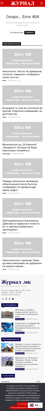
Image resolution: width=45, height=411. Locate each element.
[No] (42, 397)
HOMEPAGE (29, 32)
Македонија (20, 319)
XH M (4, 80)
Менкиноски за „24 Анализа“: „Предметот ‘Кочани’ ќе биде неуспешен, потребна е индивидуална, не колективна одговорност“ (26, 362)
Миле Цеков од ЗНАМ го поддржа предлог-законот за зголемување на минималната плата (26, 313)
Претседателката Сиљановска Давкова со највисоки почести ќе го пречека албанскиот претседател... (20, 225)
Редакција (6, 154)
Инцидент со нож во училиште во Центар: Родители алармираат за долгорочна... (22, 111)
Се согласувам (23, 404)
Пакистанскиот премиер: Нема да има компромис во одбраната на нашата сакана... (22, 263)
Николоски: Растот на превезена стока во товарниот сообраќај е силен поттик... (22, 74)
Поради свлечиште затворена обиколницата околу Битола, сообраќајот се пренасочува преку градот (20, 186)
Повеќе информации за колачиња (23, 407)
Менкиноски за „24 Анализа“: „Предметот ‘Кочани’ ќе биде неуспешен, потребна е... (19, 147)
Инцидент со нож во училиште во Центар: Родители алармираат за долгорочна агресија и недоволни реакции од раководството (28, 347)
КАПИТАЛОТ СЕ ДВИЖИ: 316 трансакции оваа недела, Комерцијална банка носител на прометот (27, 326)
